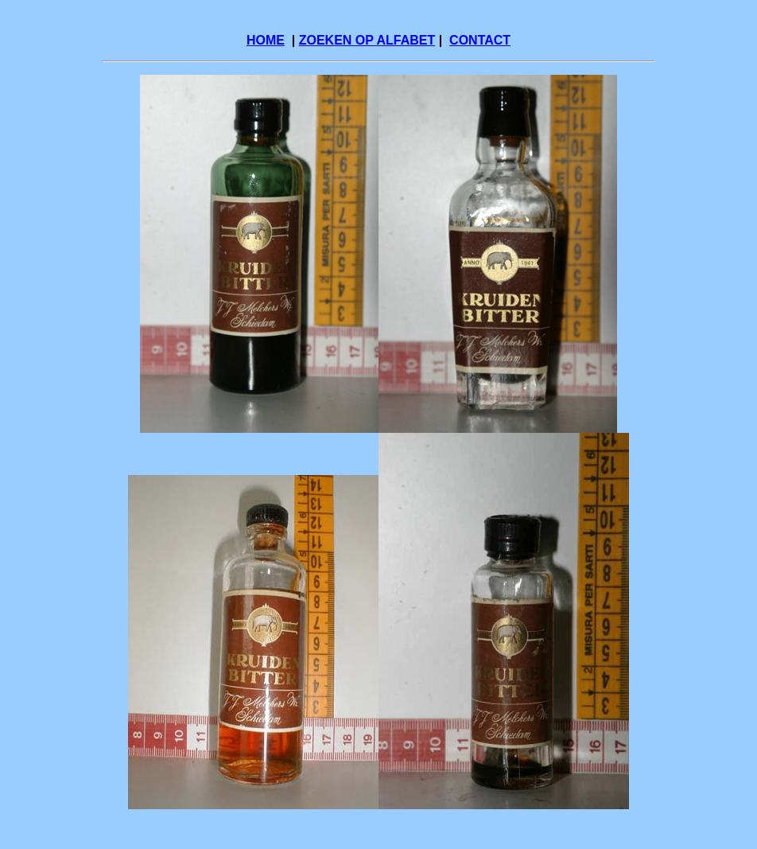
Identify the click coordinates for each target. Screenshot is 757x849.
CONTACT (479, 40)
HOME (266, 40)
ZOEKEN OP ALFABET (367, 40)
